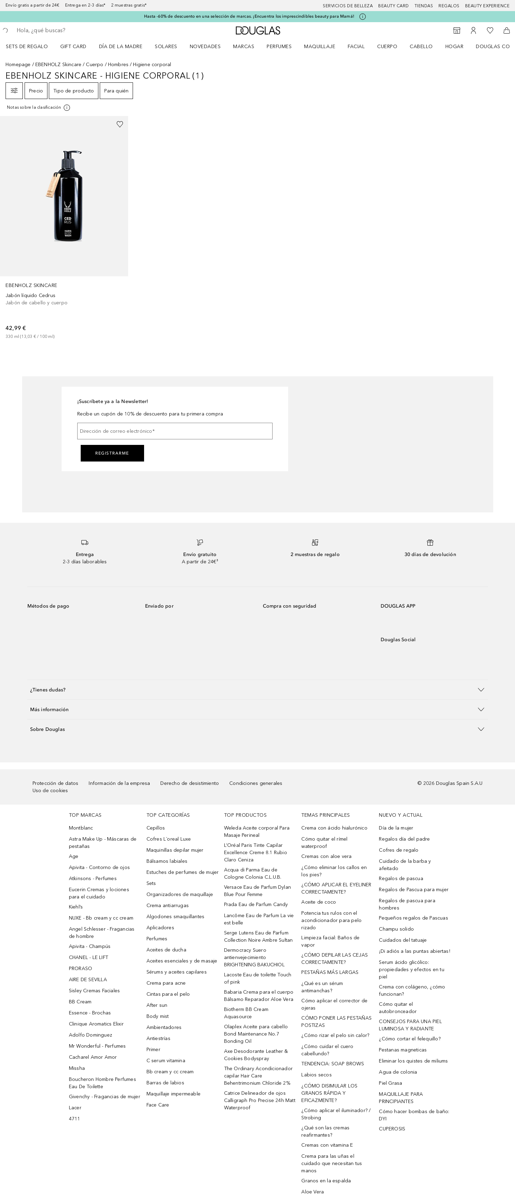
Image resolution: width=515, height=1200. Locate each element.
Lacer (75, 1108)
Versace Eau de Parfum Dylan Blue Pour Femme (257, 890)
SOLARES (166, 47)
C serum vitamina (165, 1061)
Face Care (157, 1105)
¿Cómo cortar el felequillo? (409, 1039)
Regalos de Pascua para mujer (414, 890)
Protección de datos (56, 783)
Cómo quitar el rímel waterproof (324, 842)
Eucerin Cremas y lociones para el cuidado (99, 893)
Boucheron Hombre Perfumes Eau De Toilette (102, 1083)
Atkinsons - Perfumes (93, 878)
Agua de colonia (398, 1072)
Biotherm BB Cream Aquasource (246, 1013)
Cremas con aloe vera (326, 856)
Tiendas (424, 5)
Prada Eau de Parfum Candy (256, 904)
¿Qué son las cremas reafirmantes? (325, 1131)
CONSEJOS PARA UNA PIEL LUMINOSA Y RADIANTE (410, 1025)
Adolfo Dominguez (90, 1035)
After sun (157, 1005)
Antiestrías (158, 1038)
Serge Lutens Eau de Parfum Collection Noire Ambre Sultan (258, 936)
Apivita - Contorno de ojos (99, 867)
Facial (356, 47)
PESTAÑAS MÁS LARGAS (329, 972)
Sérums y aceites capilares (176, 972)
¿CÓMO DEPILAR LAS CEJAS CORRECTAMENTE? (334, 958)
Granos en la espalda (326, 1181)
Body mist (157, 1016)
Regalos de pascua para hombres (407, 904)
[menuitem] (31, 46)
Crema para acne (166, 983)
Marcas (243, 47)
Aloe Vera (312, 1192)
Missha (77, 1068)
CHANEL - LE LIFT (88, 957)
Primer (153, 1050)
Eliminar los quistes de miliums (413, 1061)
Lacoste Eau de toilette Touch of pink (258, 978)
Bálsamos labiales (166, 861)
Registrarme (112, 453)
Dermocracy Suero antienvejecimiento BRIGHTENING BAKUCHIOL (254, 957)
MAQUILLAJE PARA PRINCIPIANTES (401, 1097)
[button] (257, 689)
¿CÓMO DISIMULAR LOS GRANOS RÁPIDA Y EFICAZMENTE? (329, 1093)
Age (74, 856)
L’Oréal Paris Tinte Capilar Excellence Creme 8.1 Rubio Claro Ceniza (255, 852)
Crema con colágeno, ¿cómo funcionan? (412, 990)
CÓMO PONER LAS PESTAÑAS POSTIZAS (336, 1021)
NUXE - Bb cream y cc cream (101, 918)
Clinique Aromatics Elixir (96, 1024)
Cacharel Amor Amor (93, 1057)
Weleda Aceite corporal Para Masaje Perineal (257, 831)
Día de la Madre (121, 47)
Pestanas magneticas (403, 1050)
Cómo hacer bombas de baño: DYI (414, 1115)
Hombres (118, 65)
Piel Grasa (390, 1083)
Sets (151, 883)
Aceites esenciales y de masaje (181, 961)
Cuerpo (387, 47)
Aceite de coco (318, 902)
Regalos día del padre (404, 839)
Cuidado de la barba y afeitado (405, 864)
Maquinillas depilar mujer (175, 850)
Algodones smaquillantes (175, 917)
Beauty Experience (487, 5)
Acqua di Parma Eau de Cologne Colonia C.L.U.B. (253, 873)
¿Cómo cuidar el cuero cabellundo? (327, 1050)
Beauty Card (393, 5)
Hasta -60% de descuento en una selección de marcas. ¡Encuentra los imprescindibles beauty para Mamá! (249, 16)
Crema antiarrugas (167, 905)
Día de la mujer (396, 828)
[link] (64, 228)
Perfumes (279, 47)
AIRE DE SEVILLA (88, 980)
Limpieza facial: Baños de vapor (330, 941)
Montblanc (81, 828)
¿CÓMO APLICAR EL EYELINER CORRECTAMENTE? (336, 888)
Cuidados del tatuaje (403, 940)
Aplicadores (160, 928)
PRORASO (80, 968)
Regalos (449, 5)
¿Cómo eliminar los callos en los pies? (334, 871)
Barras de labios (165, 1083)
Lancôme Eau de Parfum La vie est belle (259, 919)
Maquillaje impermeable (173, 1094)
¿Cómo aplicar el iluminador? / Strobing (336, 1114)
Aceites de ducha (166, 950)
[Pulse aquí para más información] (362, 16)
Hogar (454, 47)
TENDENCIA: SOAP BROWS (332, 1064)
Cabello (421, 47)
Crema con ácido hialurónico (334, 828)
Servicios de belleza (348, 5)
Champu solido (396, 929)
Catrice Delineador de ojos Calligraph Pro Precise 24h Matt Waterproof (259, 1100)
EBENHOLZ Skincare (58, 65)
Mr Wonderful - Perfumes (97, 1046)
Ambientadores (164, 1027)
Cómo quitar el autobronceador (398, 1007)
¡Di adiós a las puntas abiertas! (414, 951)
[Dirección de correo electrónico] (175, 431)
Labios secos (316, 1075)
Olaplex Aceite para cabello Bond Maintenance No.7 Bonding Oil (256, 1034)
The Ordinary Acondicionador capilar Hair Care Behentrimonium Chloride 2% (258, 1076)
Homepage (18, 65)
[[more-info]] (39, 107)
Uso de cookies (50, 791)
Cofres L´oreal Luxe (168, 839)
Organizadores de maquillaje (179, 894)
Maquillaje (319, 47)
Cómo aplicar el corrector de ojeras (334, 1004)
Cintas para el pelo (168, 994)
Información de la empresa (119, 783)
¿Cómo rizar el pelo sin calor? (335, 1035)
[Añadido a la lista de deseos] (120, 124)
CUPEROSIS (392, 1129)
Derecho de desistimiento (189, 783)
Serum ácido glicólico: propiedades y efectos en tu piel (411, 969)
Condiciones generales (255, 783)
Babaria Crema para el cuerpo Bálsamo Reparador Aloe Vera (259, 995)
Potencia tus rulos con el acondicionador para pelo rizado (331, 920)
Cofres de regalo (398, 850)
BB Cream (80, 1002)
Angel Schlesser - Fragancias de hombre (102, 932)
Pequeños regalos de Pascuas (413, 918)
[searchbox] (67, 30)
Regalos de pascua (401, 878)
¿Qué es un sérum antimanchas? (322, 987)
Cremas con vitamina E (327, 1145)
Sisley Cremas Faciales (94, 991)
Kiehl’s (76, 907)
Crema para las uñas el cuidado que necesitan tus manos (331, 1163)
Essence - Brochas (90, 1013)
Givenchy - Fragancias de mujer (104, 1097)
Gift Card (73, 47)
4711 (74, 1119)
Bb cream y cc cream (170, 1072)
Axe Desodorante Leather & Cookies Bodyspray (256, 1055)
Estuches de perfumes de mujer (182, 872)
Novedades (205, 47)
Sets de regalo (27, 47)
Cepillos (155, 828)
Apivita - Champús (89, 946)
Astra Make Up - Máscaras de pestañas (102, 842)
